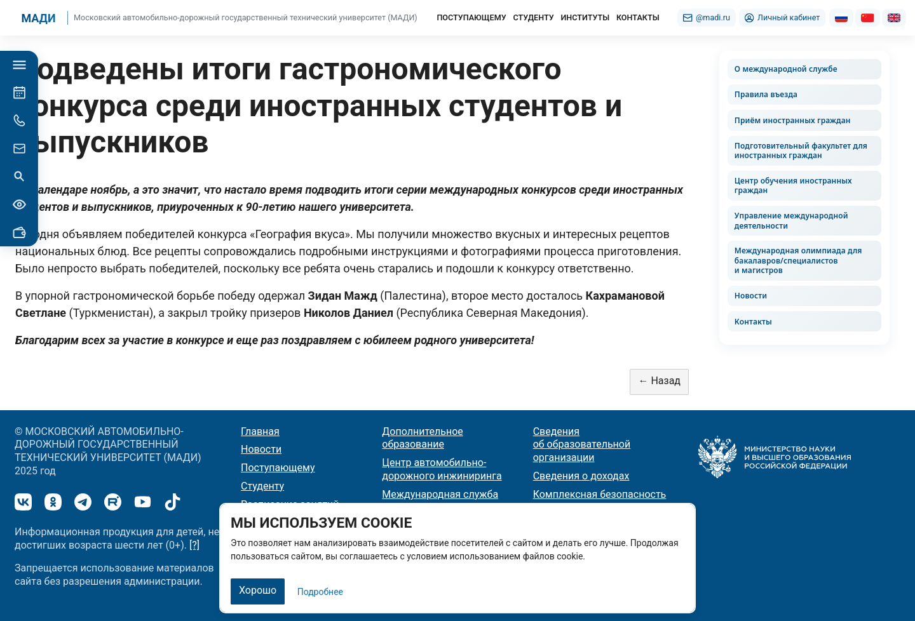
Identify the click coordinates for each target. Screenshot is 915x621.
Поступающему (278, 468)
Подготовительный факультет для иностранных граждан (801, 150)
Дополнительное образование (422, 438)
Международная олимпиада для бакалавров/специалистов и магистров (798, 260)
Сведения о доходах (581, 476)
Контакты (753, 321)
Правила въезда (766, 94)
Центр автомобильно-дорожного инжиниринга (441, 469)
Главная (260, 431)
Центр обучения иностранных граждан (793, 185)
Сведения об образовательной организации (582, 444)
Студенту (262, 486)
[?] (194, 545)
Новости (751, 295)
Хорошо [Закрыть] (257, 590)
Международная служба (440, 494)
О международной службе (786, 68)
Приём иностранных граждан (793, 120)
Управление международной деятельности (791, 220)
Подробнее (320, 592)
